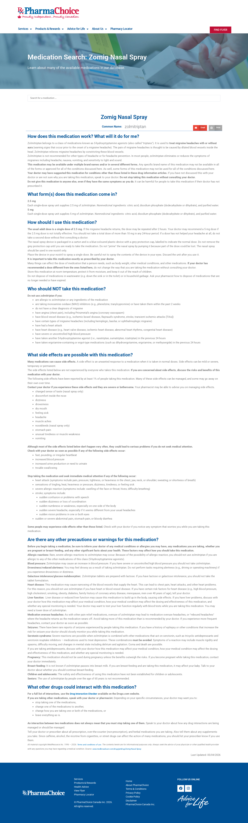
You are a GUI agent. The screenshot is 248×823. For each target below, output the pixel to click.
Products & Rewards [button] (49, 29)
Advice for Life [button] (78, 29)
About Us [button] (99, 29)
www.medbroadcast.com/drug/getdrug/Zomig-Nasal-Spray (119, 749)
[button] (200, 128)
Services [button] (25, 29)
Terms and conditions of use (90, 744)
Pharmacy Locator (121, 29)
